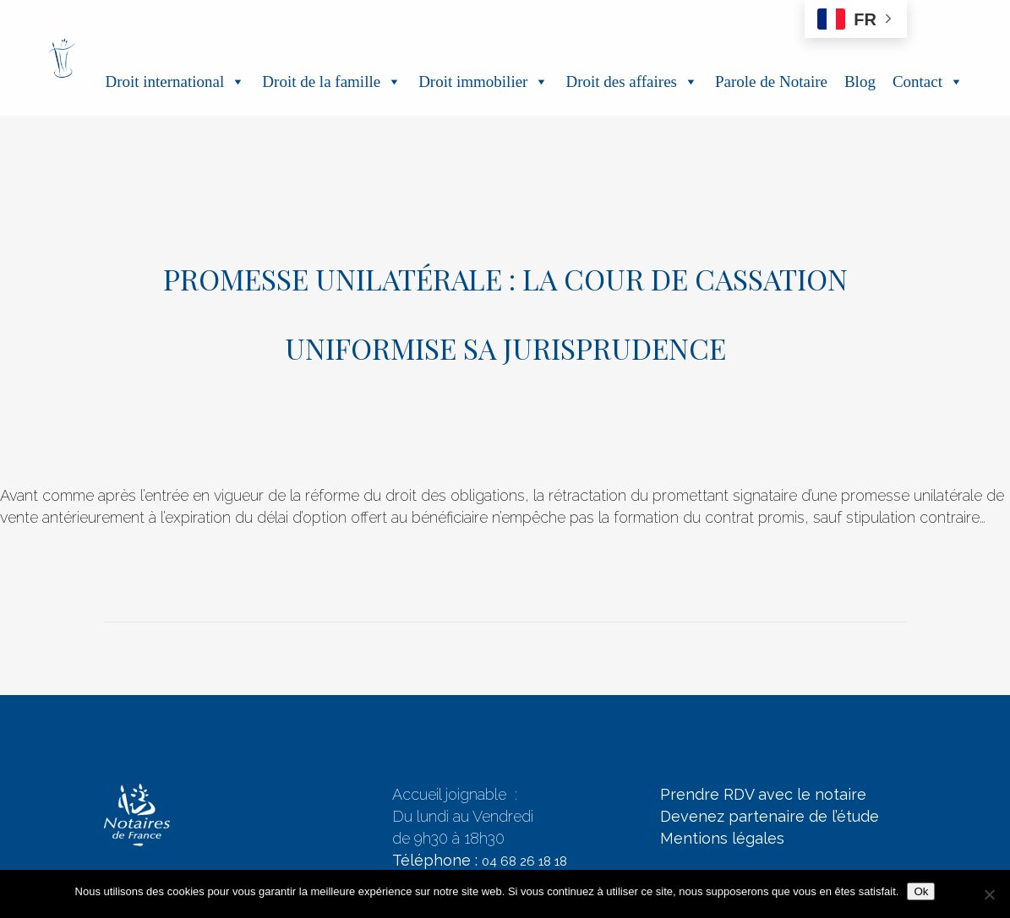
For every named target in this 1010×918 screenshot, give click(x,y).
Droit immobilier (483, 81)
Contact (928, 81)
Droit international (175, 81)
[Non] (988, 894)
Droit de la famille (331, 81)
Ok (921, 891)
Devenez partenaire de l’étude (769, 816)
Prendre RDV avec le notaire (763, 794)
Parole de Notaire (771, 81)
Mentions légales (722, 838)
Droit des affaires (631, 81)
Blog (860, 81)
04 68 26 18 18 (524, 861)
